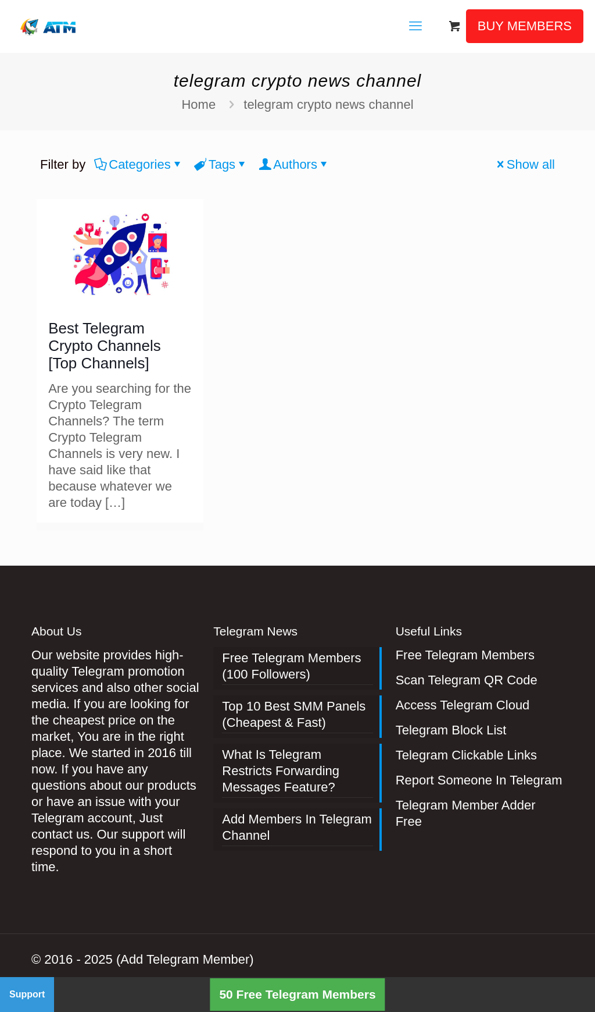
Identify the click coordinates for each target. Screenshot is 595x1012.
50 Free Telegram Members (297, 994)
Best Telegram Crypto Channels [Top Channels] (104, 345)
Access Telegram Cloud (463, 705)
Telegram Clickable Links (466, 755)
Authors (294, 164)
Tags (221, 164)
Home (198, 104)
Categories (138, 164)
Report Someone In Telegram (479, 780)
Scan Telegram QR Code (466, 680)
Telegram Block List (451, 730)
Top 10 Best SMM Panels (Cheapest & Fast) (293, 714)
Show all (524, 164)
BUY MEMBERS (525, 26)
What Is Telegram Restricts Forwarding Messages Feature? (280, 770)
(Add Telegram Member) (185, 959)
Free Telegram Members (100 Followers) (291, 666)
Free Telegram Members (465, 655)
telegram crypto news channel (328, 104)
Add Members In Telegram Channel (297, 827)
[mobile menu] (415, 26)
